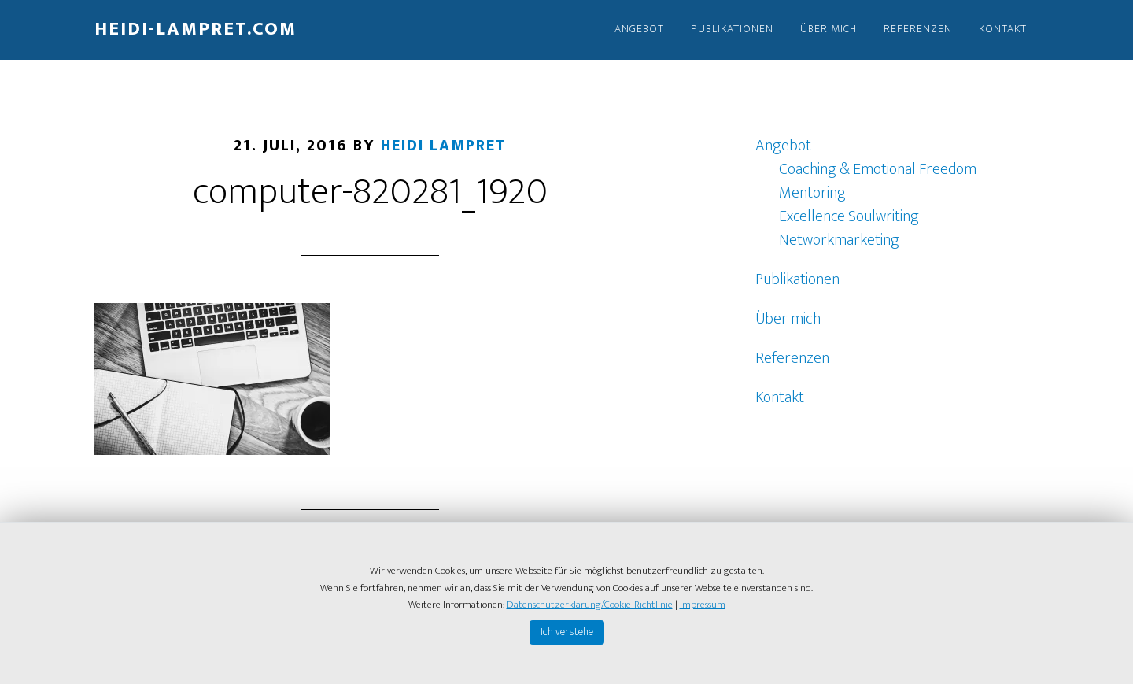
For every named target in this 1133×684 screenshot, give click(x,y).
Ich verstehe (567, 632)
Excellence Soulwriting (849, 216)
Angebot (783, 145)
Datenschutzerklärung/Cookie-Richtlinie (590, 604)
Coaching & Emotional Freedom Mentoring (877, 181)
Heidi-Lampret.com (195, 29)
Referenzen (792, 358)
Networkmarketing (839, 240)
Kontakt (779, 397)
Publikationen (797, 279)
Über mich (788, 318)
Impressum (702, 604)
